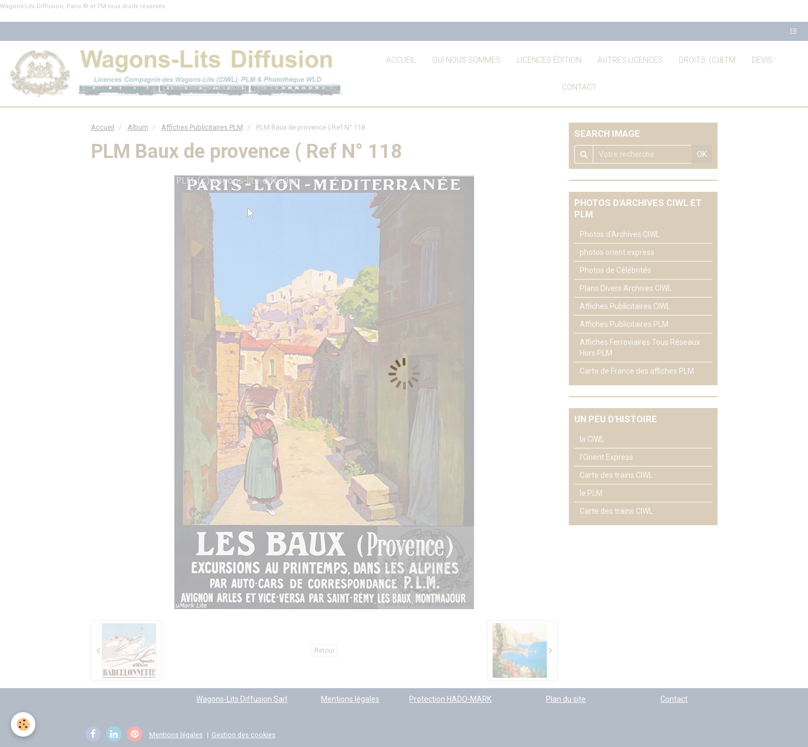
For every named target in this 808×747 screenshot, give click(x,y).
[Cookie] (23, 724)
